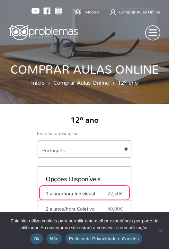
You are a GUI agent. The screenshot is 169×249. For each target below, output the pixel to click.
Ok (36, 238)
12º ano (128, 81)
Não (54, 238)
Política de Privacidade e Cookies (104, 238)
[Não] (160, 230)
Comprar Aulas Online (81, 81)
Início (38, 81)
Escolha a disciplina (58, 132)
